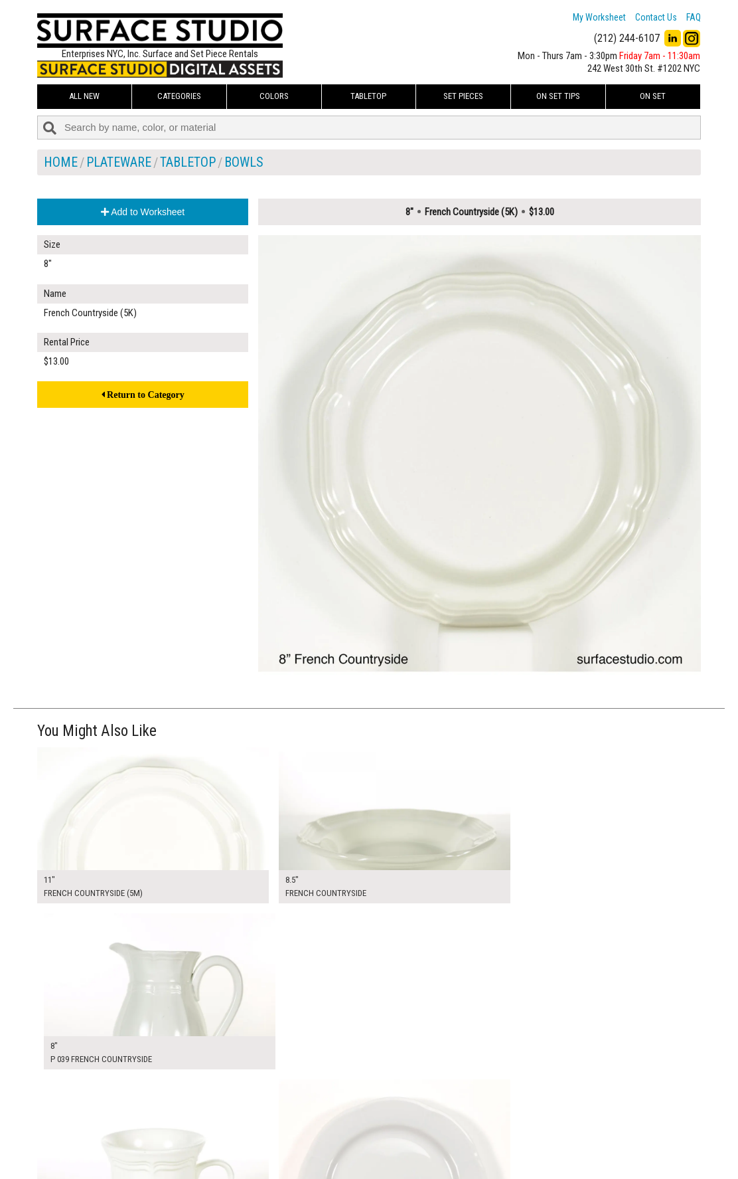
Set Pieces (463, 96)
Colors (274, 96)
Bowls (243, 162)
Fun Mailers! (290, 1156)
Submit (510, 1141)
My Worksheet (599, 17)
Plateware (118, 162)
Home (61, 162)
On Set (653, 96)
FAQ (693, 17)
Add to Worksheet (142, 212)
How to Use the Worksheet (318, 1112)
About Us (285, 1126)
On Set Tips (558, 96)
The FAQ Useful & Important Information (342, 1141)
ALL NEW (84, 96)
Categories (179, 96)
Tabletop (368, 96)
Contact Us (656, 17)
